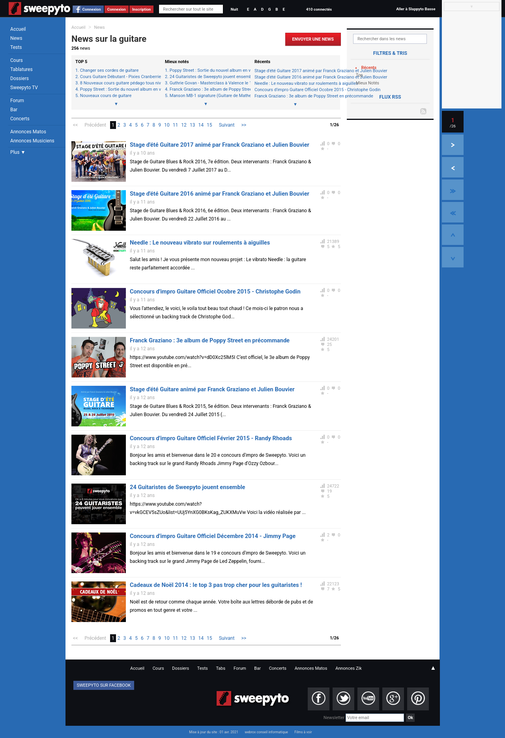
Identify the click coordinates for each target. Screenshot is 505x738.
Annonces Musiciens (32, 141)
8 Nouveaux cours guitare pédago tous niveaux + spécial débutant (118, 83)
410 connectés (319, 9)
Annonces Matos (28, 132)
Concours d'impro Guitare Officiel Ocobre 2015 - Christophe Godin (295, 89)
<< (75, 125)
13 (192, 125)
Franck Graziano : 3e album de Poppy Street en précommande (208, 89)
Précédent (95, 125)
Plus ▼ (17, 152)
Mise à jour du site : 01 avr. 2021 (213, 732)
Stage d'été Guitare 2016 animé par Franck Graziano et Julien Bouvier (295, 77)
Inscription (141, 9)
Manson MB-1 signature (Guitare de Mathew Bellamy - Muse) (208, 95)
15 (209, 125)
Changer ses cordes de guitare (109, 70)
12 (184, 125)
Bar (13, 109)
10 (167, 125)
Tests (16, 47)
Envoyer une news (313, 39)
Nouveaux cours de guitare (105, 95)
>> (243, 125)
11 (175, 125)
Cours (16, 60)
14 (201, 125)
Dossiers (19, 78)
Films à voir (303, 732)
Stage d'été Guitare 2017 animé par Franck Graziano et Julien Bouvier (295, 70)
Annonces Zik (348, 668)
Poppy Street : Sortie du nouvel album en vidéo (118, 89)
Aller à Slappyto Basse (415, 9)
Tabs (220, 668)
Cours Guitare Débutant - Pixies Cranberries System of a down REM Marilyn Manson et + (118, 77)
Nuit (234, 9)
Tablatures (21, 69)
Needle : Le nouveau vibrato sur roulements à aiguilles (295, 83)
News (16, 38)
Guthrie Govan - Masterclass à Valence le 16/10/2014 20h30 (208, 83)
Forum (17, 100)
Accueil (18, 29)
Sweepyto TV (24, 87)
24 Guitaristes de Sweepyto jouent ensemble (208, 77)
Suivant (227, 125)
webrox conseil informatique (266, 732)
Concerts (20, 118)
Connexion (91, 9)
